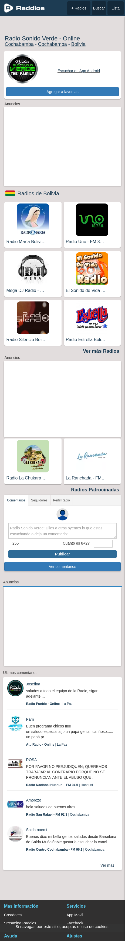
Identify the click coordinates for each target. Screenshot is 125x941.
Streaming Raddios (20, 923)
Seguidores (39, 500)
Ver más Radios (101, 351)
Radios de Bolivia (38, 193)
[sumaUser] (103, 544)
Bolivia (78, 44)
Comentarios (16, 500)
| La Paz (49, 704)
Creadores (13, 915)
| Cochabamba (57, 814)
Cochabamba (19, 44)
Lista (116, 8)
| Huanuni (59, 785)
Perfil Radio (61, 500)
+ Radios (78, 8)
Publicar (62, 554)
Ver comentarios (62, 566)
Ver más (107, 865)
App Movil (75, 915)
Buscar (99, 8)
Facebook (75, 923)
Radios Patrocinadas (95, 489)
